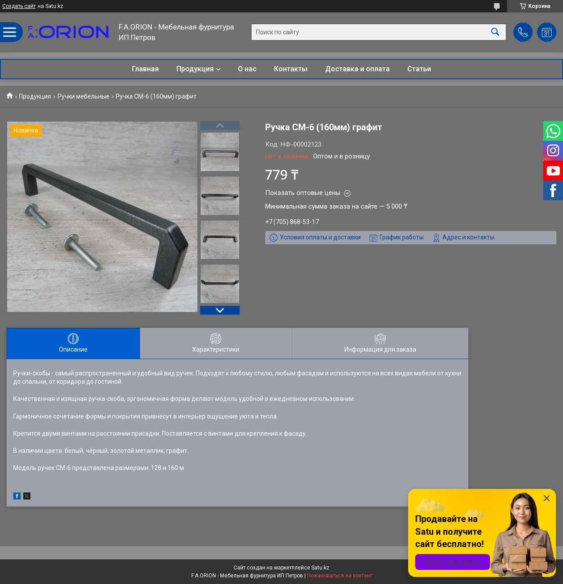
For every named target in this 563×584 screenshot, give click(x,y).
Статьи (419, 69)
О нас (247, 69)
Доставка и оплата (357, 69)
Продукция (195, 69)
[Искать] (495, 32)
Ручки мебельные (84, 96)
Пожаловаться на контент (339, 576)
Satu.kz (320, 568)
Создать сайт (19, 6)
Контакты (290, 69)
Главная (145, 69)
